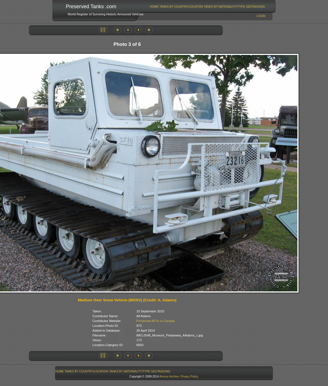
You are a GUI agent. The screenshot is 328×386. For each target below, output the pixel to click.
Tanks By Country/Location (181, 6)
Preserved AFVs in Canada (155, 321)
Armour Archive (169, 376)
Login (261, 16)
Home (154, 6)
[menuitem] (154, 7)
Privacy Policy (189, 376)
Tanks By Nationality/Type (224, 6)
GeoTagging (255, 6)
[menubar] (207, 7)
